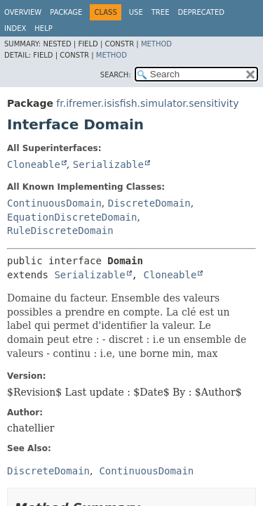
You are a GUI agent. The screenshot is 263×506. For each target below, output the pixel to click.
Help (43, 28)
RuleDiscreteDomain (60, 230)
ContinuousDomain (54, 203)
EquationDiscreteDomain (72, 217)
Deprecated (200, 12)
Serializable (108, 164)
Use (136, 12)
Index (15, 28)
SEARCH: (115, 75)
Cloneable (33, 164)
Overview (22, 12)
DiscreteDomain (149, 203)
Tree (160, 12)
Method (156, 44)
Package (66, 12)
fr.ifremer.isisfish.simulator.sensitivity (147, 103)
